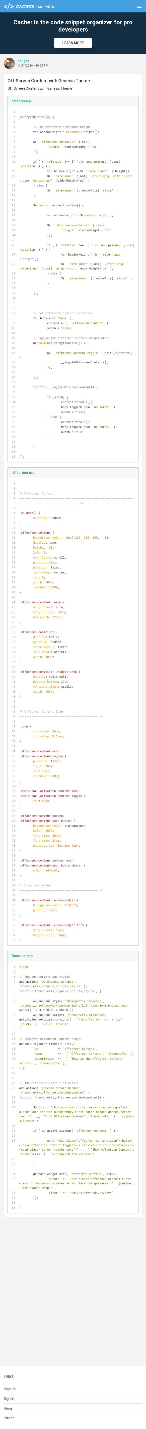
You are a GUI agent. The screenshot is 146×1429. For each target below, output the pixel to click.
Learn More (73, 43)
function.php (22, 956)
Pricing (9, 1418)
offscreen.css (22, 472)
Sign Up (10, 1389)
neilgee (23, 61)
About (8, 1408)
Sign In (9, 1398)
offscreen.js (21, 101)
